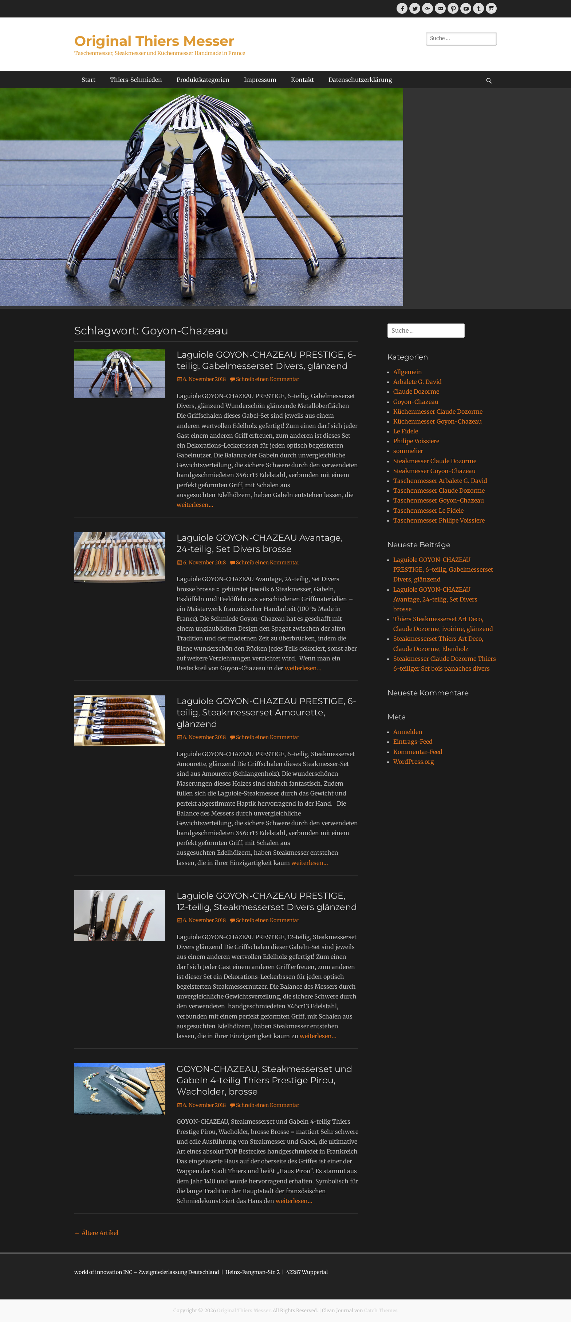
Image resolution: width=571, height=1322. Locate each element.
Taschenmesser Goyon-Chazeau (438, 500)
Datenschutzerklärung (360, 79)
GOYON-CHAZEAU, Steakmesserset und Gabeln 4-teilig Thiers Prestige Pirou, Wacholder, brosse (264, 1080)
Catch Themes (381, 1310)
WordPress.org (413, 761)
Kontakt (302, 79)
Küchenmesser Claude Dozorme (438, 411)
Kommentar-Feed (417, 751)
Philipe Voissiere (416, 441)
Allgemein (407, 372)
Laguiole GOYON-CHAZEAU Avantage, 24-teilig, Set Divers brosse (435, 599)
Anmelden (407, 731)
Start (88, 79)
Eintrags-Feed (413, 741)
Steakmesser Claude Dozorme (434, 461)
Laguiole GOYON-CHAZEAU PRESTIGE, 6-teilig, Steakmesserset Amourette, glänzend (266, 712)
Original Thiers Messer (154, 40)
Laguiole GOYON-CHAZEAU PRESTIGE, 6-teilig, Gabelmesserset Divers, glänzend (443, 569)
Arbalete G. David (417, 381)
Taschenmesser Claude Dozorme (439, 490)
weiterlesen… (195, 504)
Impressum (260, 79)
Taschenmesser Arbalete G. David (440, 480)
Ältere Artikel (96, 1232)
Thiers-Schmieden (136, 79)
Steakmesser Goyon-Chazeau (434, 471)
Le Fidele (405, 431)
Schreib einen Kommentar (267, 379)
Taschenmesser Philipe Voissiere (439, 520)
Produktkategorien (203, 79)
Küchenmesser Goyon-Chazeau (437, 421)
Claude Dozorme (416, 391)
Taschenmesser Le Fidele (428, 510)
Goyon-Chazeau (415, 401)
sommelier (408, 450)
